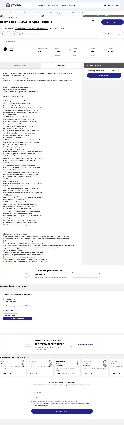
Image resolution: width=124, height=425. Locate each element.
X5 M (112, 364)
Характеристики (20, 66)
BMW (34, 13)
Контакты (72, 5)
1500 (57, 364)
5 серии (41, 13)
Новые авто (41, 5)
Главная (5, 13)
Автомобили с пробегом (19, 13)
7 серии (86, 364)
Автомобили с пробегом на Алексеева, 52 (31, 28)
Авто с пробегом (53, 5)
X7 (2, 364)
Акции (64, 5)
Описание (61, 66)
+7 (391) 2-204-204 (57, 28)
